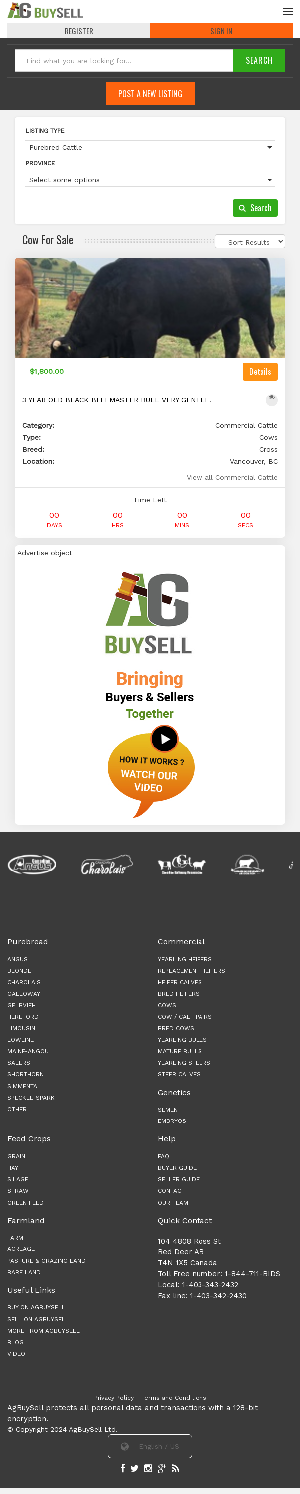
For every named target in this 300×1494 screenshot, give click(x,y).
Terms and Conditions (173, 1397)
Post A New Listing (150, 94)
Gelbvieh (21, 1005)
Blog (15, 1342)
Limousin (21, 1028)
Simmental (24, 1086)
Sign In (221, 30)
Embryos (172, 1121)
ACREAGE (21, 1248)
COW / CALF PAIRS (185, 1016)
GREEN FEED (25, 1202)
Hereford (23, 1016)
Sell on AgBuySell (38, 1319)
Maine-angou (28, 1051)
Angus (17, 959)
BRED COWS (176, 1028)
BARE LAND (24, 1272)
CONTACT (171, 1190)
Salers (18, 1062)
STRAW (18, 1190)
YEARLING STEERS (184, 1062)
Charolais (24, 982)
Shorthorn (25, 1074)
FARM (15, 1237)
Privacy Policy (114, 1397)
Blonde (19, 970)
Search (255, 208)
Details (260, 371)
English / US (150, 1446)
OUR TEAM (173, 1202)
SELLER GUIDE (179, 1179)
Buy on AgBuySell (36, 1307)
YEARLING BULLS (182, 1039)
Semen (168, 1109)
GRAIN (16, 1156)
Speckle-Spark (31, 1097)
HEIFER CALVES (180, 982)
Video (16, 1353)
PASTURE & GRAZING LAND (46, 1260)
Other (17, 1109)
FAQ (163, 1156)
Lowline (20, 1039)
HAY (12, 1167)
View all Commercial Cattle (232, 477)
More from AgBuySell (43, 1330)
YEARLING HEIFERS (185, 959)
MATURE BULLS (180, 1051)
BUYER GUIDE (177, 1167)
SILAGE (17, 1179)
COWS (167, 1005)
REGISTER (79, 30)
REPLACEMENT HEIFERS (191, 970)
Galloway (23, 993)
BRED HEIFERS (179, 993)
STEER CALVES (179, 1074)
